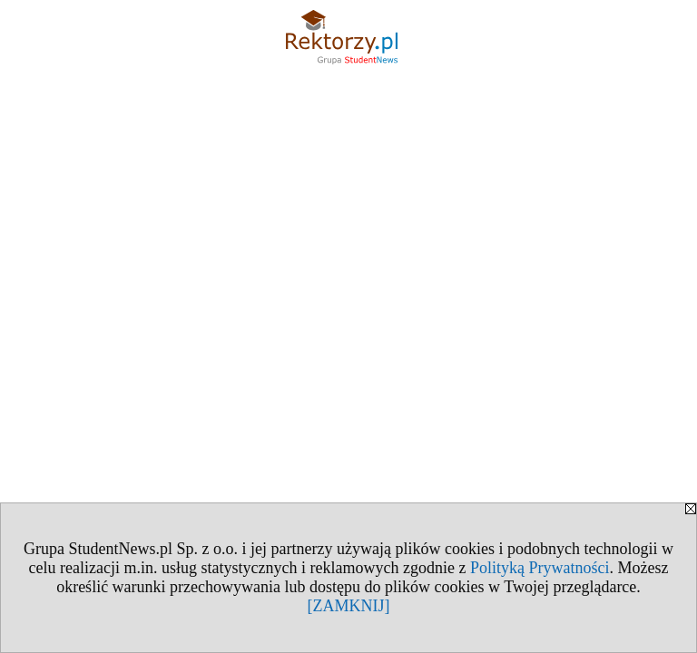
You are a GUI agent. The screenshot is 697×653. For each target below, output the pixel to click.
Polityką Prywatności (540, 568)
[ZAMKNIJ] (349, 606)
